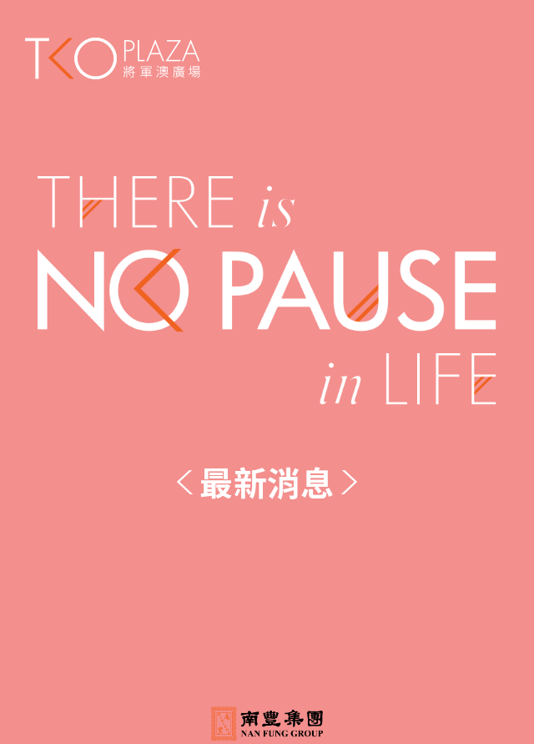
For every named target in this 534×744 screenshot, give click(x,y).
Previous (186, 482)
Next (348, 482)
